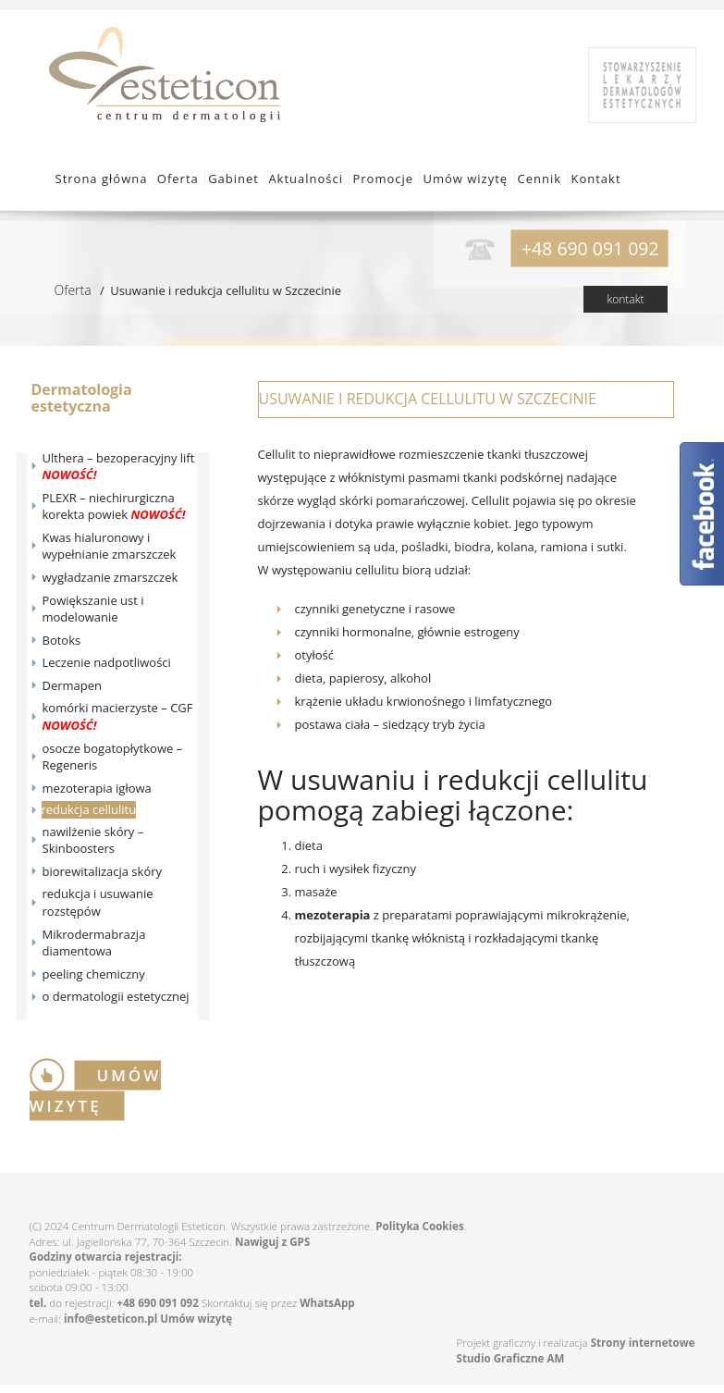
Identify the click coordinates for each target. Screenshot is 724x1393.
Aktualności (305, 178)
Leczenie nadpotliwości (107, 662)
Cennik (540, 178)
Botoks (62, 640)
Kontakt (595, 178)
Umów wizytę (465, 178)
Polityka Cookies (419, 1226)
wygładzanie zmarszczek (110, 577)
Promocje (382, 178)
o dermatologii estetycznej (116, 996)
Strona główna (101, 178)
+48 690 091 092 (158, 1303)
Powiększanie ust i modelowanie (93, 609)
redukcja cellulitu (89, 809)
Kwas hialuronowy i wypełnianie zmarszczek (110, 546)
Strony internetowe (643, 1343)
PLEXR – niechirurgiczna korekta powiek (114, 506)
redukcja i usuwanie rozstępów (98, 902)
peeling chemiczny (94, 974)
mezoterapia (333, 914)
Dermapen (73, 685)
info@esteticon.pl (110, 1318)
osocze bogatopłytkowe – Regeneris (113, 757)
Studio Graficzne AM (511, 1358)
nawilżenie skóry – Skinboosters (93, 840)
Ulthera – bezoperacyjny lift (119, 467)
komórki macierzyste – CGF (118, 716)
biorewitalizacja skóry (103, 871)
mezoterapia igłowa (97, 788)
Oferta (178, 178)
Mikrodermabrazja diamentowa (94, 943)
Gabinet (233, 178)
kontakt (625, 299)
